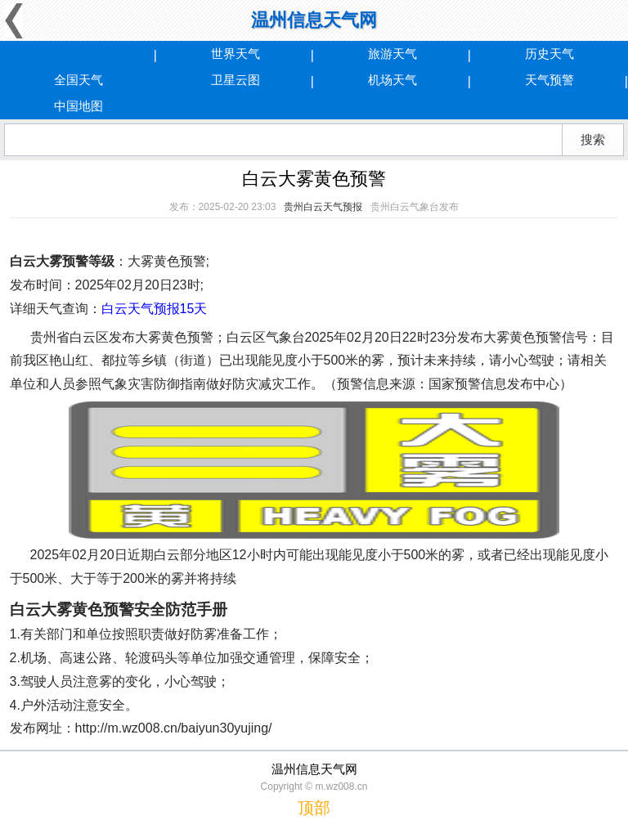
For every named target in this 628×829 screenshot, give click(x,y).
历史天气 (549, 53)
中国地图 (78, 106)
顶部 (314, 808)
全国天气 (78, 80)
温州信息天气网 (314, 20)
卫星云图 (235, 80)
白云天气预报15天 (154, 309)
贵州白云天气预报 (323, 207)
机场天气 (392, 80)
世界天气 (235, 53)
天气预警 (549, 80)
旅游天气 (392, 53)
